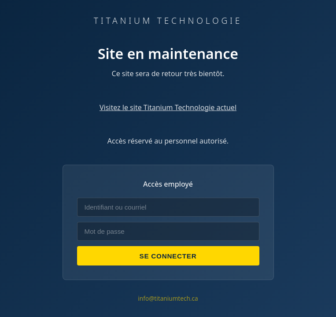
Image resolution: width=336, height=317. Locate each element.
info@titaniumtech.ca (168, 298)
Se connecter (168, 256)
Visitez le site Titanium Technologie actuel (168, 107)
